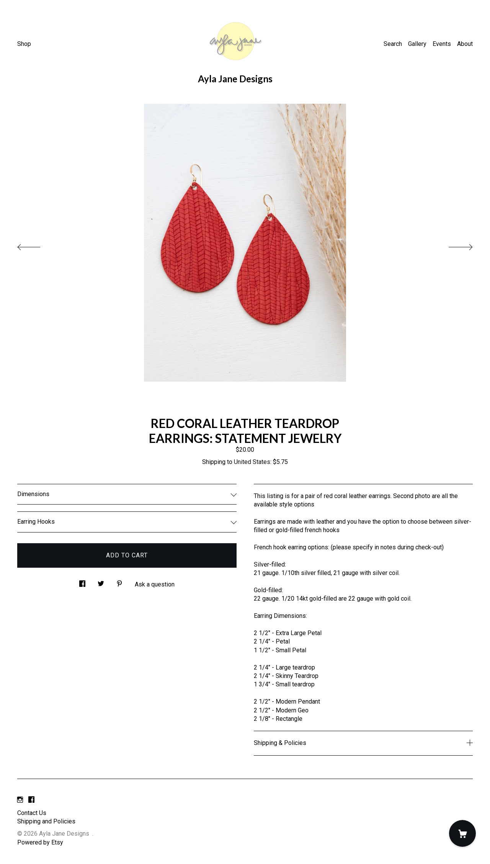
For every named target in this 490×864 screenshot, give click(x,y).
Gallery (417, 43)
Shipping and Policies (46, 821)
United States (252, 461)
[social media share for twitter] (101, 581)
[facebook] (31, 800)
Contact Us (31, 813)
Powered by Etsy (40, 842)
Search (393, 43)
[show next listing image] (453, 245)
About (465, 43)
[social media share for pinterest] (119, 581)
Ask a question (155, 584)
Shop (24, 43)
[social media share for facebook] (82, 581)
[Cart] (462, 833)
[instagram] (20, 800)
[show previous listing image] (36, 245)
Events (442, 43)
